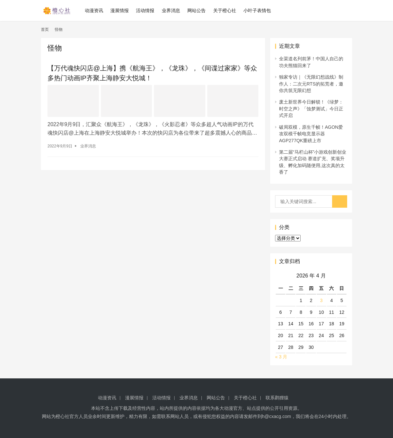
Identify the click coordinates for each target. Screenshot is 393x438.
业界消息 (171, 10)
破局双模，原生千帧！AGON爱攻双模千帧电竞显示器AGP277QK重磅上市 (311, 133)
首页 (45, 29)
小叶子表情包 (257, 10)
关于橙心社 (224, 10)
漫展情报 (119, 10)
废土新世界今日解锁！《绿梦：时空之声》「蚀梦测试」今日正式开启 (311, 108)
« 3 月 (281, 356)
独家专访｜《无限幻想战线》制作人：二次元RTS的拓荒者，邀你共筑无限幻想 (311, 83)
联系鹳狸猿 (277, 397)
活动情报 (145, 10)
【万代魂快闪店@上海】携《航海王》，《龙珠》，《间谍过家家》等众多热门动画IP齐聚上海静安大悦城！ (152, 73)
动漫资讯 (94, 10)
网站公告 (196, 10)
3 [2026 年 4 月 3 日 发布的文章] (321, 300)
